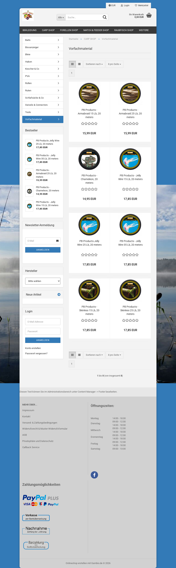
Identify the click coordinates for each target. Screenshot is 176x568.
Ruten (28, 90)
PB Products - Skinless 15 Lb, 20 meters (89, 310)
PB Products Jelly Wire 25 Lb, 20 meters (89, 243)
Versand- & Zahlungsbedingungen (39, 422)
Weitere (144, 30)
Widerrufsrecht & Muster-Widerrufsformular (44, 428)
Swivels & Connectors (36, 105)
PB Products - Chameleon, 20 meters (89, 179)
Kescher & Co (32, 68)
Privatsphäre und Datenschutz (37, 441)
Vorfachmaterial (33, 119)
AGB (24, 435)
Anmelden (42, 250)
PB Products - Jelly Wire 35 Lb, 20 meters (130, 243)
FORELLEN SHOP (69, 30)
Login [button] (125, 5)
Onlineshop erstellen (76, 563)
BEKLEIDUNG (30, 30)
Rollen (28, 83)
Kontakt (26, 416)
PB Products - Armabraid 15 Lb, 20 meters (89, 113)
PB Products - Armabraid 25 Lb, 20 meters (130, 113)
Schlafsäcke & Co (34, 97)
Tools (28, 112)
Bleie (27, 54)
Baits (27, 40)
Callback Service (30, 447)
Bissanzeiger (32, 47)
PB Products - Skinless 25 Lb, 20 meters (130, 310)
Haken (28, 61)
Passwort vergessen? (36, 353)
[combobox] (94, 64)
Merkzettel (141, 5)
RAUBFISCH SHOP (123, 30)
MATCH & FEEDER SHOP (96, 30)
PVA (27, 76)
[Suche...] (61, 17)
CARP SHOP (48, 30)
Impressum (28, 410)
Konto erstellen (33, 348)
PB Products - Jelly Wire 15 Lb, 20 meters (130, 177)
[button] (112, 5)
